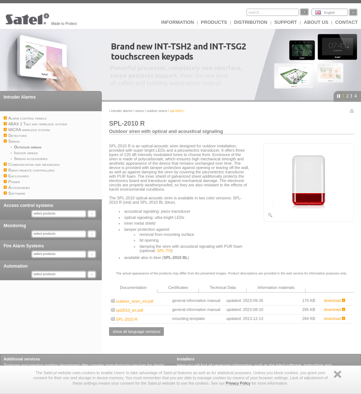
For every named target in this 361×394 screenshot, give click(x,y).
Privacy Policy (238, 383)
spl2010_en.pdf (127, 310)
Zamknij (337, 374)
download (334, 300)
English (329, 12)
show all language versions (136, 331)
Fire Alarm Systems (24, 245)
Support (285, 22)
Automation (16, 266)
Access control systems (28, 205)
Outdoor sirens (157, 111)
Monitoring (15, 225)
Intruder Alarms (20, 97)
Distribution (250, 22)
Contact (346, 22)
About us (316, 22)
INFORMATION (177, 22)
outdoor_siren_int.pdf (132, 301)
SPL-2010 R (124, 319)
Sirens (139, 111)
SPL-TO (164, 250)
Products (214, 22)
